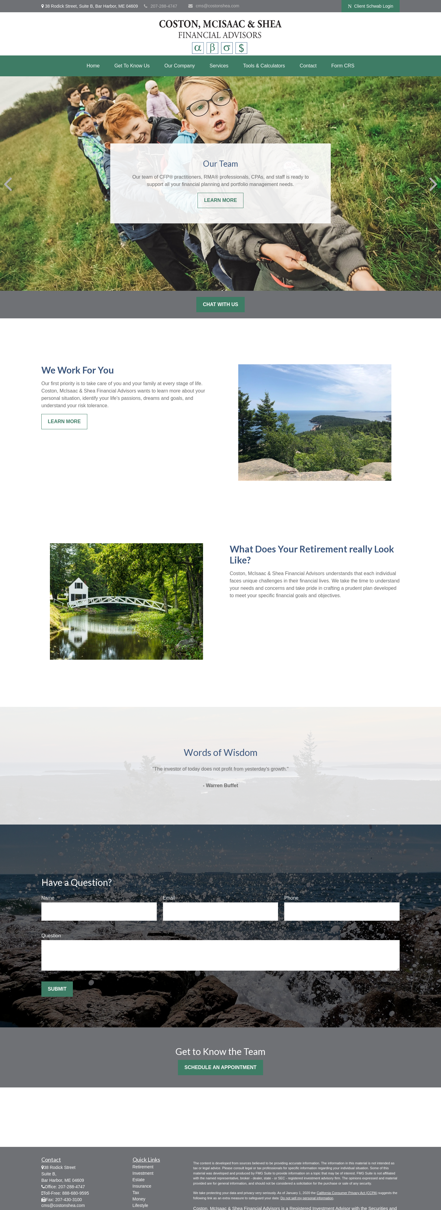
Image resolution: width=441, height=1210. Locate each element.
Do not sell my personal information (307, 1198)
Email (169, 898)
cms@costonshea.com (213, 5)
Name (48, 898)
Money (139, 1199)
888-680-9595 (75, 1193)
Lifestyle (140, 1205)
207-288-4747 (160, 6)
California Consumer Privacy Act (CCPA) (347, 1193)
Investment (143, 1173)
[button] (93, 66)
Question (51, 935)
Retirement (143, 1166)
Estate (139, 1179)
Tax (136, 1192)
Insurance (142, 1186)
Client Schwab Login (370, 6)
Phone (291, 898)
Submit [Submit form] (57, 989)
